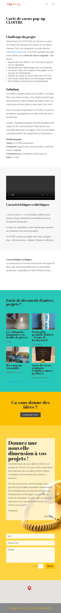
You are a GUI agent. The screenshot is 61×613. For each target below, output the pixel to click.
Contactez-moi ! (30, 415)
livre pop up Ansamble (14, 366)
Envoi (50, 566)
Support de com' (14, 372)
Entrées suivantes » (45, 381)
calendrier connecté (16, 52)
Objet (9, 341)
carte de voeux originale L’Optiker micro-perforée (43, 369)
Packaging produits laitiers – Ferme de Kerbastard (43, 336)
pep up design (27, 608)
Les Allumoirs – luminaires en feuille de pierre (17, 334)
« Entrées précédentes (17, 381)
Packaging (37, 344)
